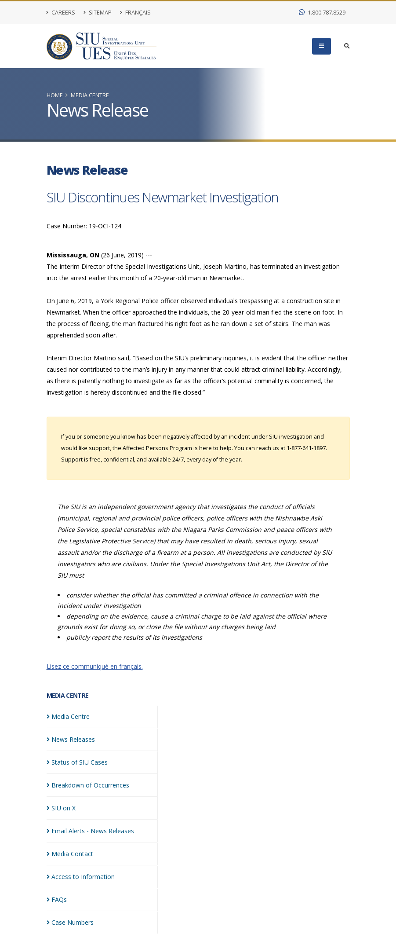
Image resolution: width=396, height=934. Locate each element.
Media (68, 716)
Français (135, 12)
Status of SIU (77, 762)
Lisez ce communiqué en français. (95, 666)
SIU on (61, 808)
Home (55, 95)
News (71, 739)
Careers (61, 12)
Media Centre (90, 95)
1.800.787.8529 (322, 12)
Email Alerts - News (90, 831)
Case (70, 922)
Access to (81, 876)
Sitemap (98, 12)
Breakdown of (88, 785)
